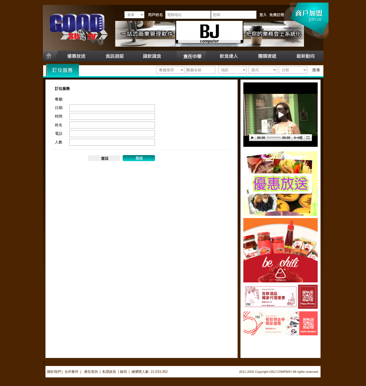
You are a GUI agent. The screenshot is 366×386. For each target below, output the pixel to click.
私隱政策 (109, 372)
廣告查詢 (91, 372)
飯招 (123, 372)
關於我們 (54, 372)
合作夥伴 (71, 372)
